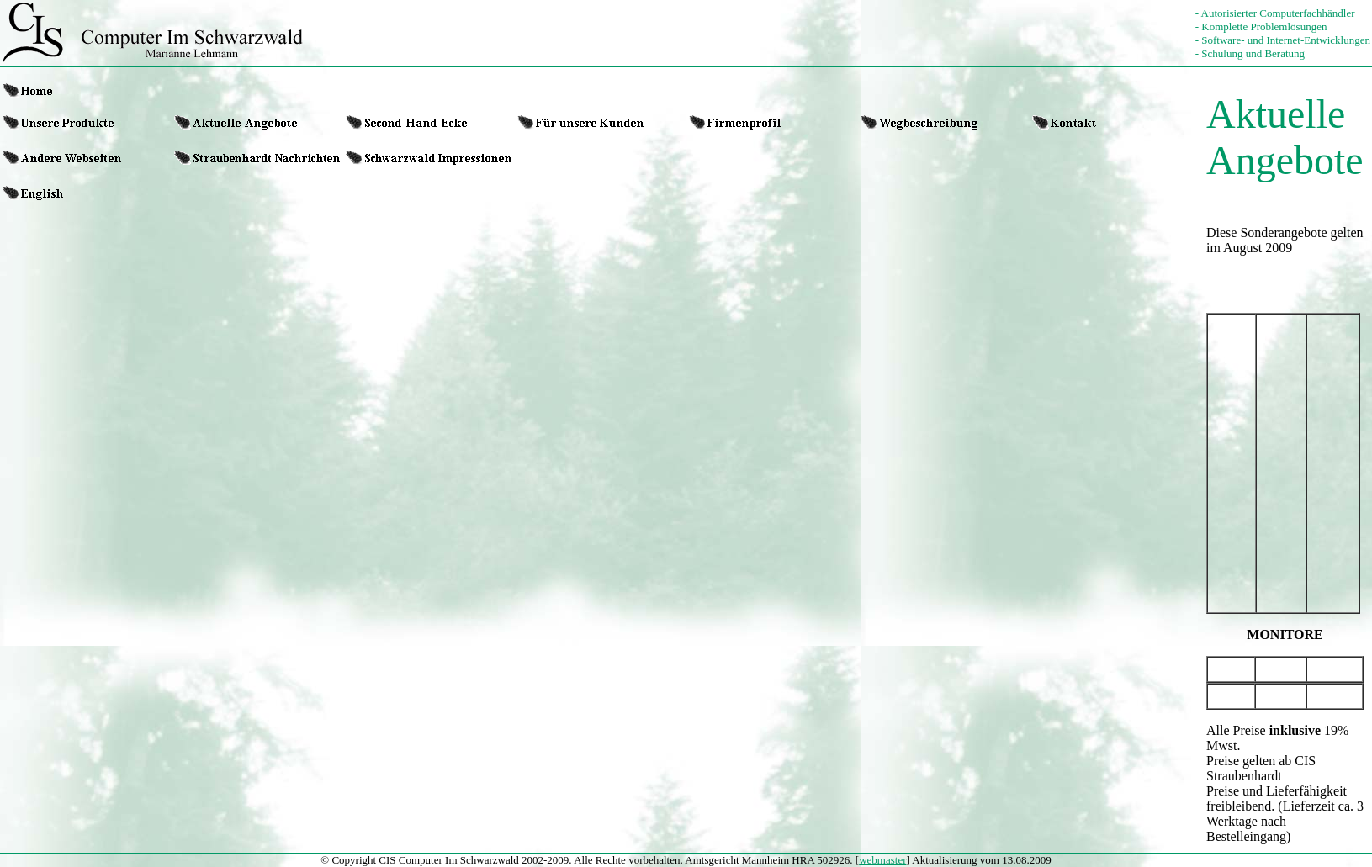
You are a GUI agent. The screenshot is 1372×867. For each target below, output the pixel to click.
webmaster (882, 860)
